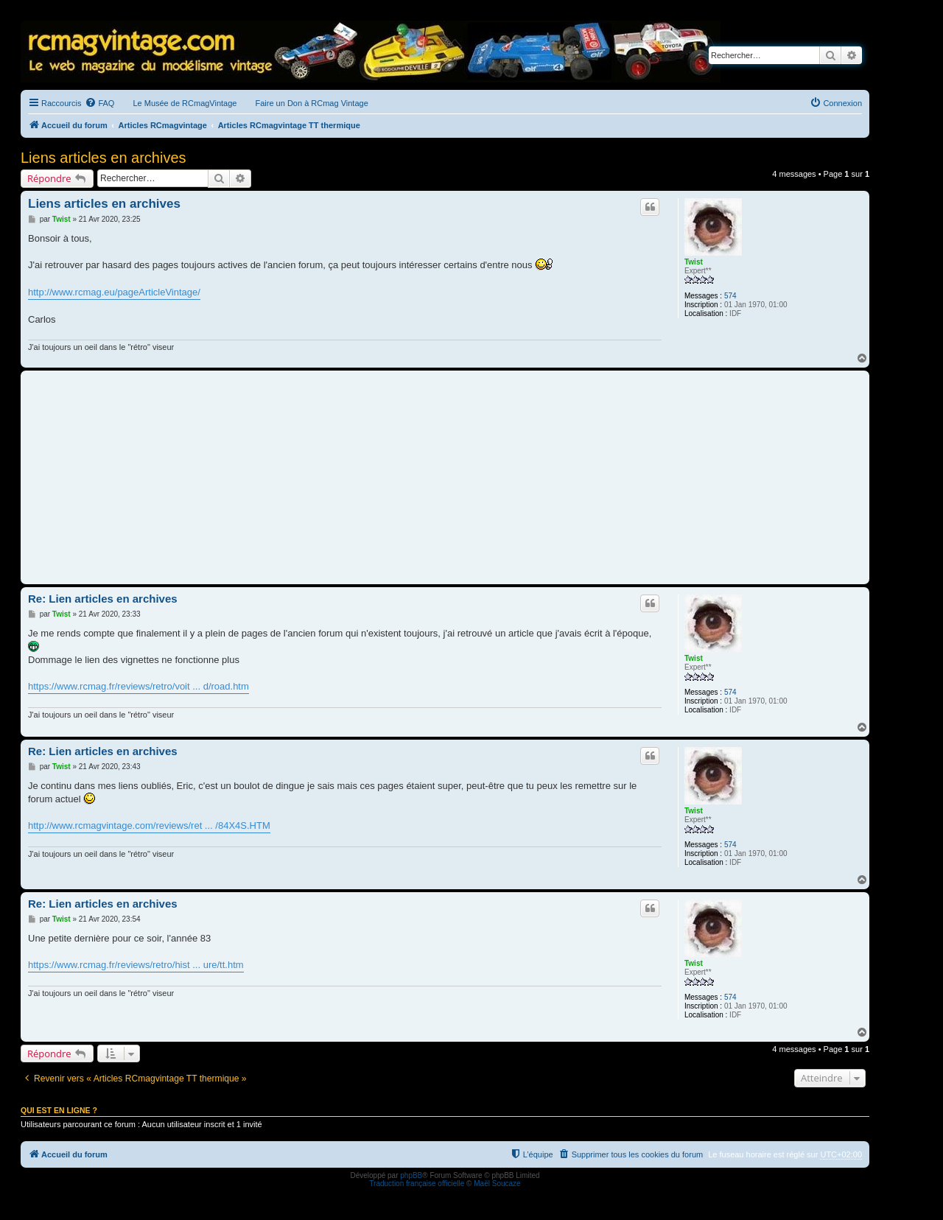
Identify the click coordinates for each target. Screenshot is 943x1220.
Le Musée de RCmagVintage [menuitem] (184, 103)
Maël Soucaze (497, 1183)
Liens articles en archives (103, 158)
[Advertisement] (445, 477)
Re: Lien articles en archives (103, 598)
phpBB (411, 1175)
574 (730, 296)
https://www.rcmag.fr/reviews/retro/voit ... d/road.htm (138, 686)
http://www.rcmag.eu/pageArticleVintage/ (114, 292)
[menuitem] (99, 103)
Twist (693, 262)
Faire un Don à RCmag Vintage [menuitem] (311, 103)
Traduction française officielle (416, 1183)
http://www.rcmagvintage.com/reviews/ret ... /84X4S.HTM (149, 825)
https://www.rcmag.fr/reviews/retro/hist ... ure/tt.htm (136, 964)
